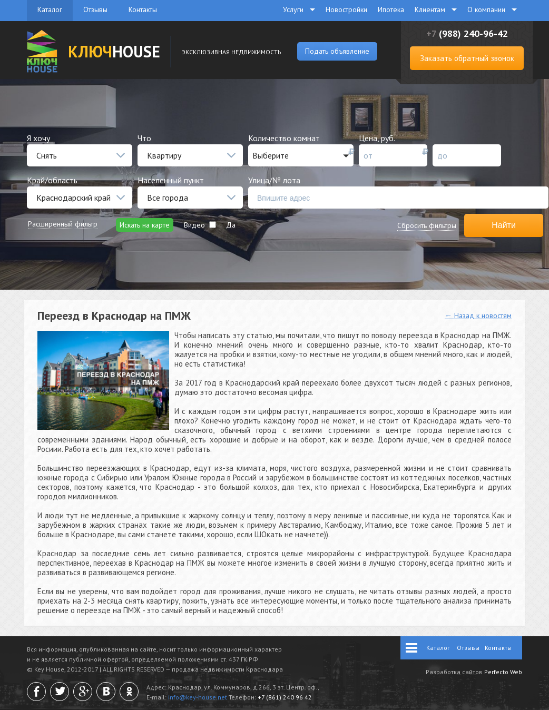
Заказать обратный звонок (467, 58)
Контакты (143, 9)
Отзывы (95, 9)
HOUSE (114, 51)
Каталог (49, 9)
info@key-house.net (197, 697)
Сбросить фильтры (426, 225)
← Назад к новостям (478, 315)
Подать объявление (337, 51)
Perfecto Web (503, 672)
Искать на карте (145, 225)
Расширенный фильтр (62, 224)
